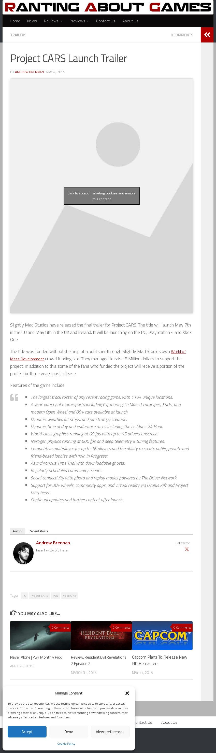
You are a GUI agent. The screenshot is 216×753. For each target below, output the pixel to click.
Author (17, 531)
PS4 (55, 595)
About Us (130, 21)
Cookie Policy (66, 743)
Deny (69, 732)
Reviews (51, 21)
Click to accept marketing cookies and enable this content (102, 195)
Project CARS (39, 595)
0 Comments (180, 35)
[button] (127, 693)
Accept (27, 732)
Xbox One (69, 595)
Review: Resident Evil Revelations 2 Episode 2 (93, 660)
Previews (77, 21)
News (32, 21)
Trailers (19, 35)
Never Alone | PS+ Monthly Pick (34, 660)
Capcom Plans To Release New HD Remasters (159, 660)
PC (24, 595)
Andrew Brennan (30, 71)
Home (15, 21)
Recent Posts (38, 531)
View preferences (110, 732)
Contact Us (105, 21)
